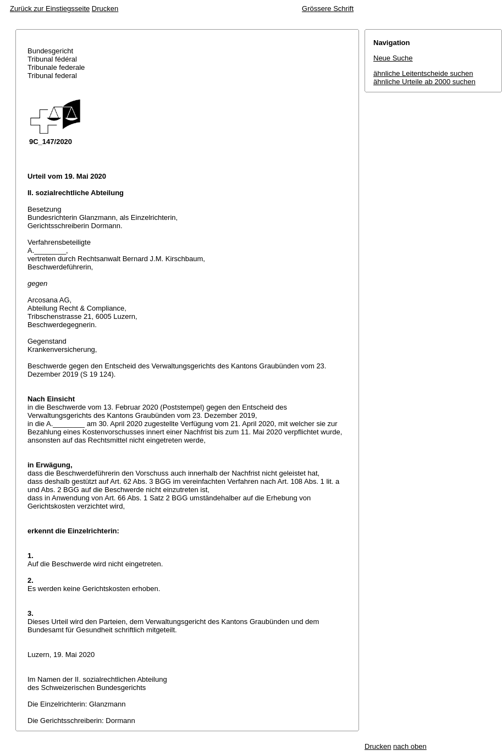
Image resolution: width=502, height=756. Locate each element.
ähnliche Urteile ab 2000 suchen (424, 82)
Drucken (105, 8)
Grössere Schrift (328, 8)
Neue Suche (393, 58)
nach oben (410, 746)
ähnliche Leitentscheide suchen (423, 73)
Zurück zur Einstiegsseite (50, 8)
